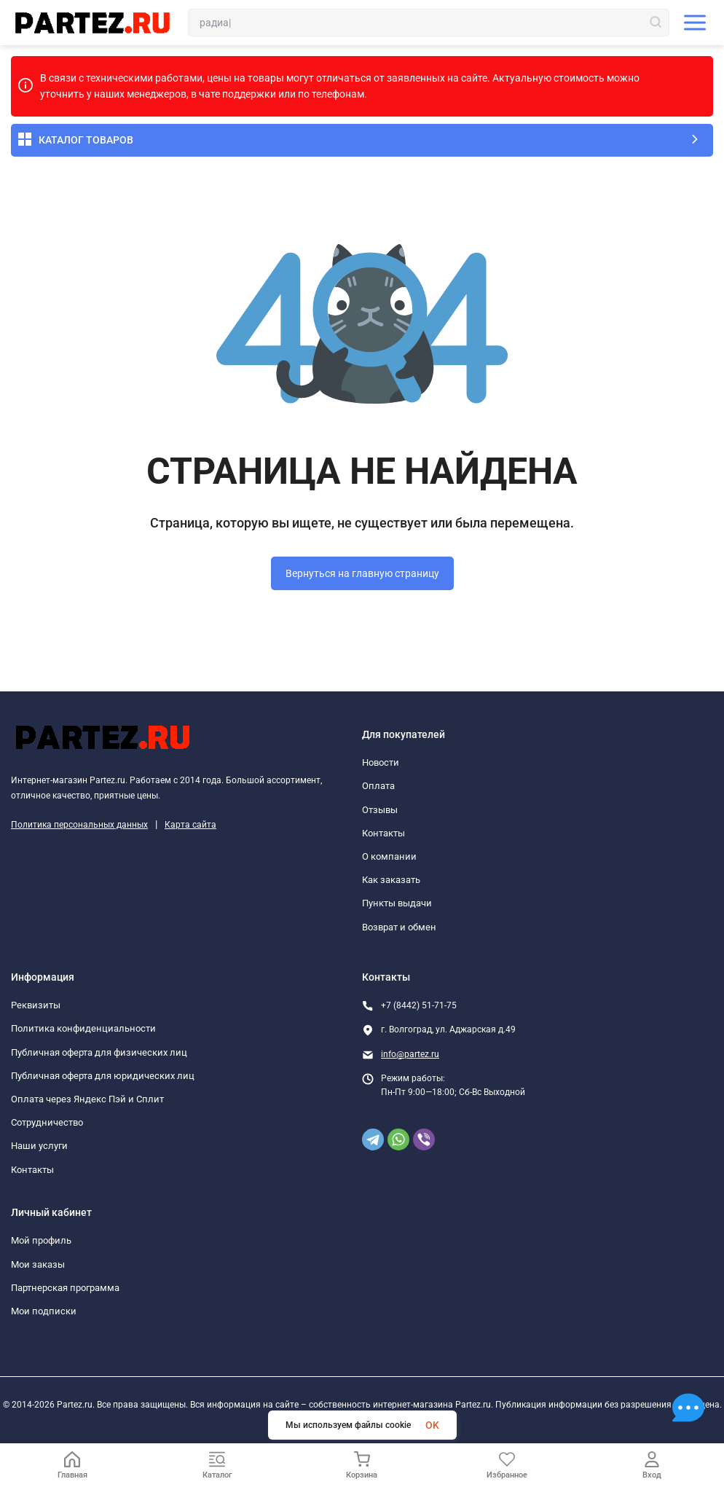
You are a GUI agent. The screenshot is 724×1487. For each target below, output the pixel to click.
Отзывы (380, 809)
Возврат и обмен (399, 927)
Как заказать (391, 879)
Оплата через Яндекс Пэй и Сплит (87, 1099)
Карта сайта (190, 825)
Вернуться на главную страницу (362, 573)
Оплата (378, 785)
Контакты (383, 833)
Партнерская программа (65, 1287)
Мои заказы (38, 1264)
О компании (389, 856)
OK (432, 1425)
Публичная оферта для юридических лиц (102, 1075)
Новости (380, 762)
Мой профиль (41, 1240)
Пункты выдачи (397, 903)
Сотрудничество (47, 1122)
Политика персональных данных (79, 825)
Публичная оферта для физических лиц (99, 1052)
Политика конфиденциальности (83, 1028)
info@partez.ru (410, 1054)
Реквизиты (35, 1005)
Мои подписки (43, 1311)
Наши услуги (39, 1145)
